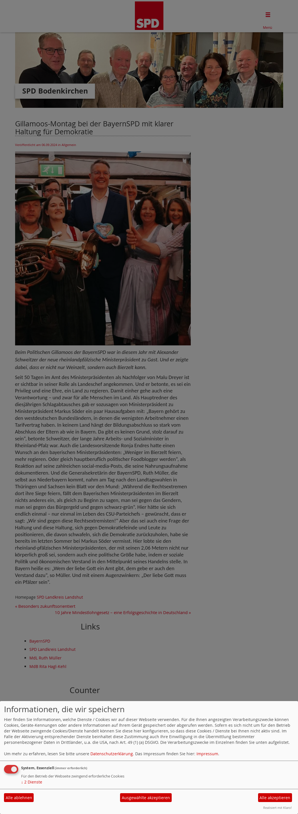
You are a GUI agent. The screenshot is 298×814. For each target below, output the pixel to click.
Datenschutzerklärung (111, 753)
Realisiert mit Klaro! (277, 807)
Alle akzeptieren (275, 797)
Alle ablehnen (19, 797)
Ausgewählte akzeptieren (146, 797)
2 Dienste (31, 782)
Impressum (207, 753)
